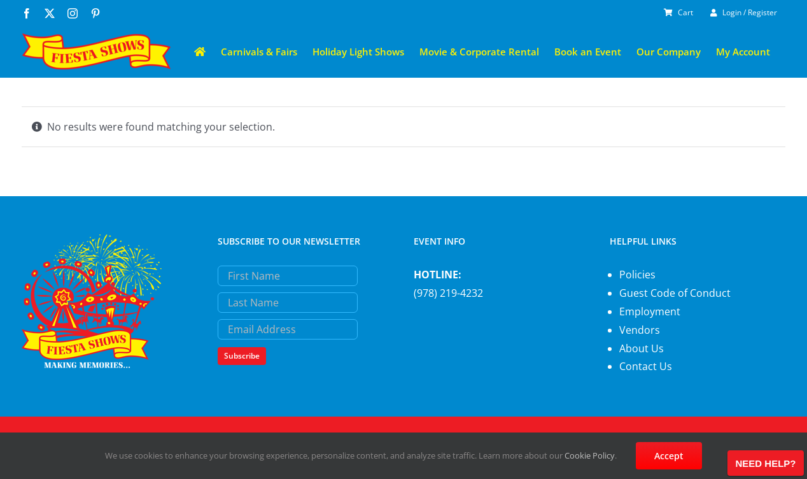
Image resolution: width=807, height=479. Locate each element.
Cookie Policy (590, 455)
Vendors (639, 330)
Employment (649, 311)
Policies (637, 275)
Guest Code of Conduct (675, 293)
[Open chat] (765, 463)
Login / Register (743, 12)
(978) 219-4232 (448, 293)
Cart (678, 12)
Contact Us (645, 366)
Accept (669, 456)
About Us (641, 348)
